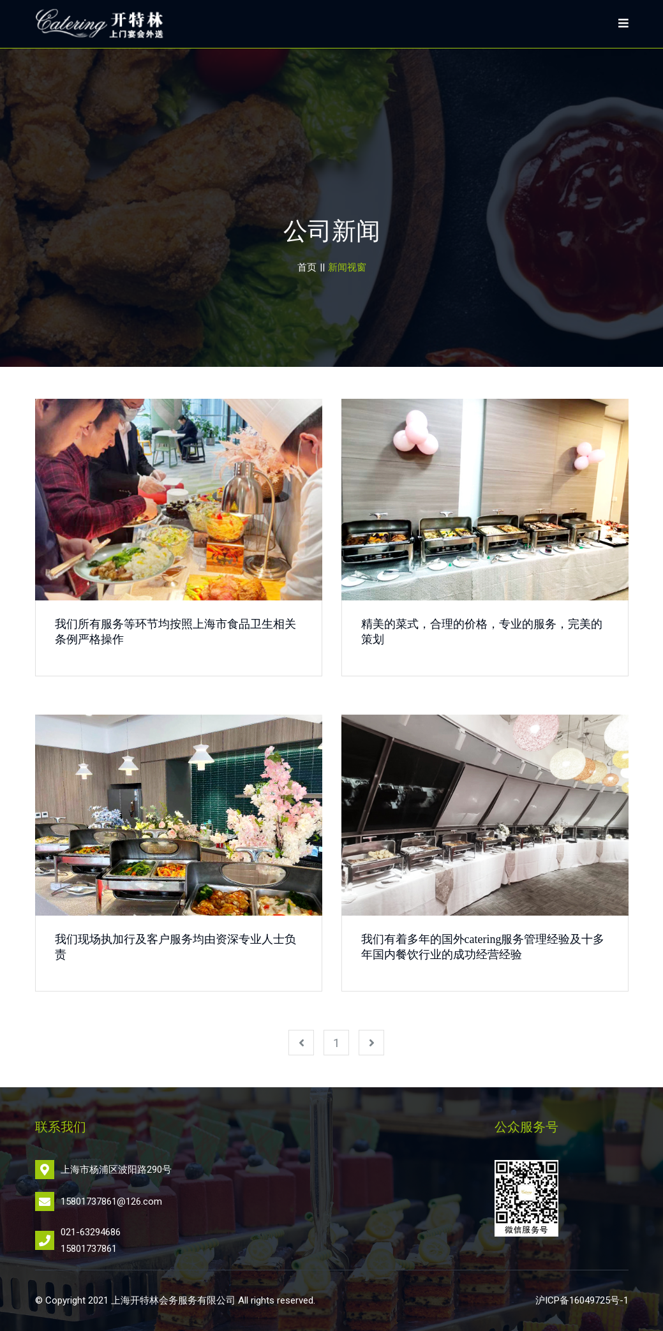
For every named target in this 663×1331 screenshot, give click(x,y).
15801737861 (89, 1248)
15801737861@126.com (111, 1201)
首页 (307, 267)
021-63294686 (91, 1232)
